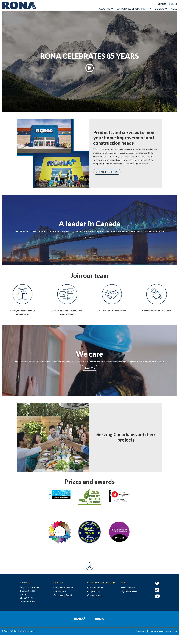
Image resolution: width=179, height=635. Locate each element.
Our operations (94, 595)
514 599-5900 (26, 598)
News (174, 8)
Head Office (26, 582)
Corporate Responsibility (101, 582)
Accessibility (171, 631)
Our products (93, 591)
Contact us (162, 3)
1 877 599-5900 (27, 601)
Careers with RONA (62, 595)
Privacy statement (156, 631)
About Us (58, 582)
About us (104, 8)
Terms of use (140, 631)
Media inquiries (128, 587)
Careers (159, 8)
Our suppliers (59, 591)
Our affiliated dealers (63, 587)
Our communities (95, 587)
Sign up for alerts (129, 591)
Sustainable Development (132, 8)
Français (173, 3)
